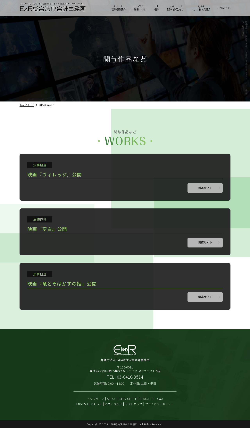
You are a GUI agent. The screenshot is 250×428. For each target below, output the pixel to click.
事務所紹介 (118, 7)
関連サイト (205, 188)
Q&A (160, 398)
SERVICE (125, 398)
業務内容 (140, 7)
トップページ (27, 105)
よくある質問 (201, 7)
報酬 (156, 7)
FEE (136, 398)
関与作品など (176, 7)
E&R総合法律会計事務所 (124, 424)
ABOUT (112, 398)
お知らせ (96, 404)
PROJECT (147, 398)
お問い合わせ (113, 404)
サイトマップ (133, 404)
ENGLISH (224, 8)
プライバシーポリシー (159, 404)
